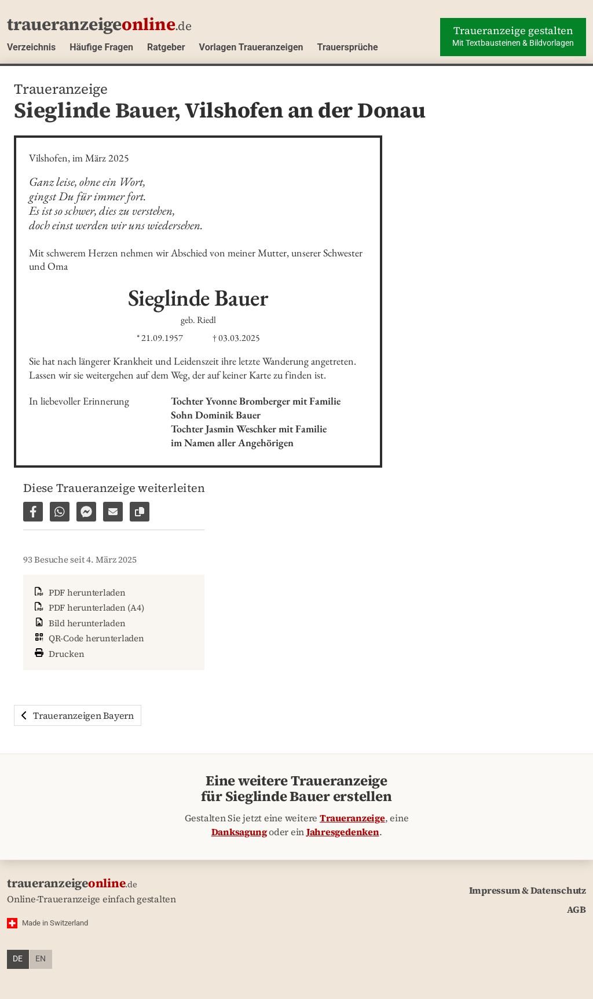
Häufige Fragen (101, 47)
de (18, 959)
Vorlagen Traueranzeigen (251, 47)
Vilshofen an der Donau (305, 110)
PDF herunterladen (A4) (88, 607)
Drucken (58, 652)
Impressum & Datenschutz (527, 890)
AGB (576, 909)
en (40, 959)
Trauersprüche (347, 47)
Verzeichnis (31, 47)
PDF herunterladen (79, 592)
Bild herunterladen (78, 623)
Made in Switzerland (55, 923)
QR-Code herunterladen (88, 638)
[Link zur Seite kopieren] (139, 511)
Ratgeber (166, 47)
